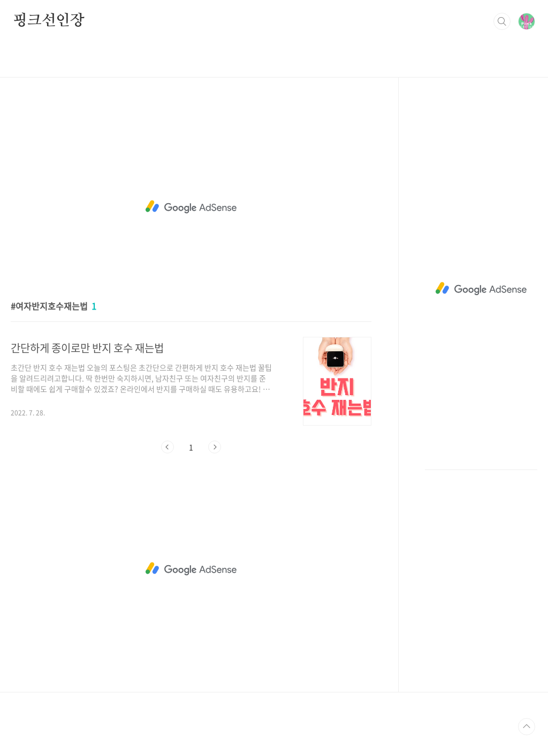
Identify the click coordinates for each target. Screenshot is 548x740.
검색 (502, 21)
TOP (526, 726)
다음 (214, 447)
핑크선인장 (49, 20)
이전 (167, 447)
